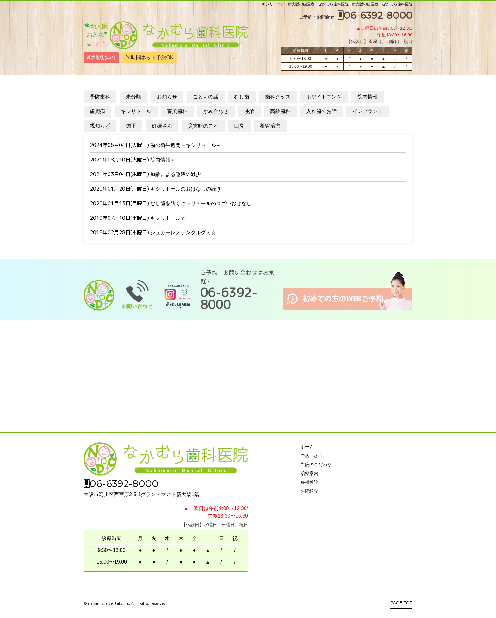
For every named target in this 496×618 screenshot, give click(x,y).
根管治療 (270, 126)
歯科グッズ (277, 96)
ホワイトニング (324, 96)
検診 (249, 111)
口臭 (239, 126)
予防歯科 (100, 96)
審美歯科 (177, 111)
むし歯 (241, 96)
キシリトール (136, 111)
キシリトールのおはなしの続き (185, 189)
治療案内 (309, 473)
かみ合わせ (215, 111)
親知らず (100, 126)
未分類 (133, 96)
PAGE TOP (401, 603)
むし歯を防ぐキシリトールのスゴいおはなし (200, 203)
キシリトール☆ (168, 218)
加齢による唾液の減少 (175, 174)
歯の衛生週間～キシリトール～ (185, 145)
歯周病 (97, 111)
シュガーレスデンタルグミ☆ (183, 232)
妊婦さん (162, 126)
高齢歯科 (280, 111)
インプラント (367, 111)
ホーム (307, 446)
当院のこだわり (316, 464)
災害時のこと (203, 126)
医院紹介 (309, 491)
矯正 (131, 126)
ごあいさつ (312, 455)
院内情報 (367, 96)
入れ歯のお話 (321, 111)
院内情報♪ (161, 159)
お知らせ (167, 96)
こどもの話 (205, 96)
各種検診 (309, 482)
